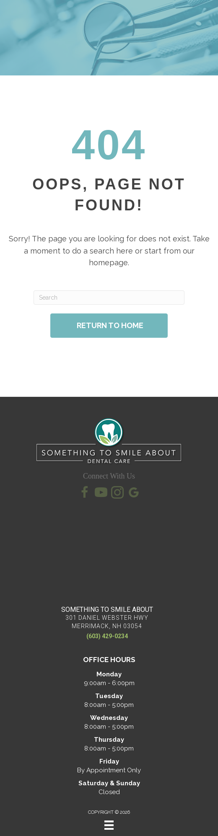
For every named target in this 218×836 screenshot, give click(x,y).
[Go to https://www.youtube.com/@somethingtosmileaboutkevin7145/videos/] (101, 493)
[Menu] (109, 825)
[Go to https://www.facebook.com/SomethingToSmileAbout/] (84, 493)
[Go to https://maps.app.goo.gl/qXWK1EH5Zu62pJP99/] (133, 494)
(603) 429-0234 (107, 636)
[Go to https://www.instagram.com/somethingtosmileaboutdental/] (117, 493)
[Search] (109, 297)
